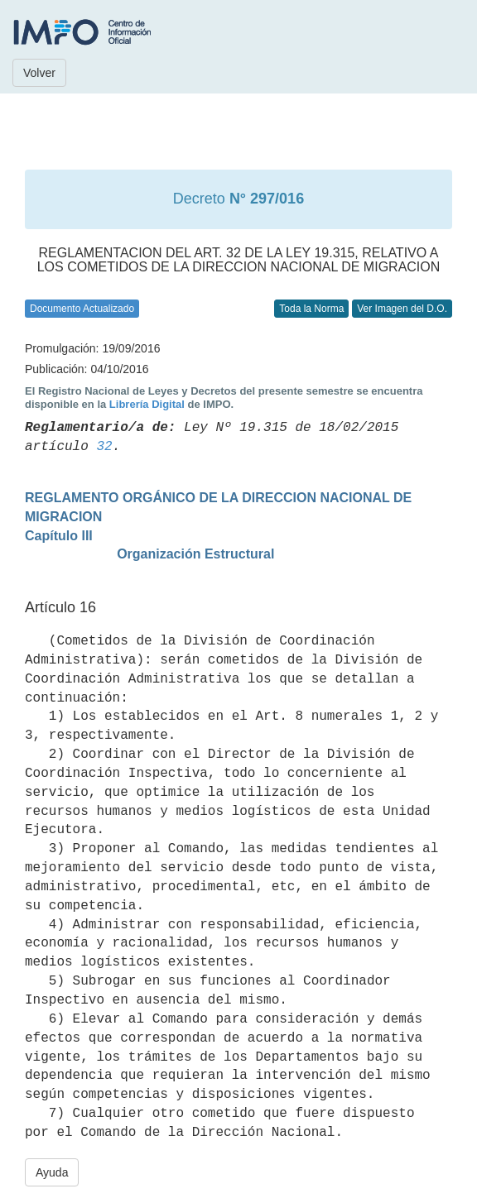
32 (104, 446)
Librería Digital (147, 404)
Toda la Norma (311, 308)
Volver (39, 72)
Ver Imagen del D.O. (402, 308)
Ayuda (52, 1172)
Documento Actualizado (82, 308)
